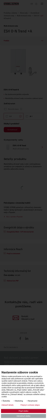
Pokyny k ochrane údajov (30, 405)
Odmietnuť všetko (23, 416)
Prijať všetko (23, 411)
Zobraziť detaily (8, 405)
